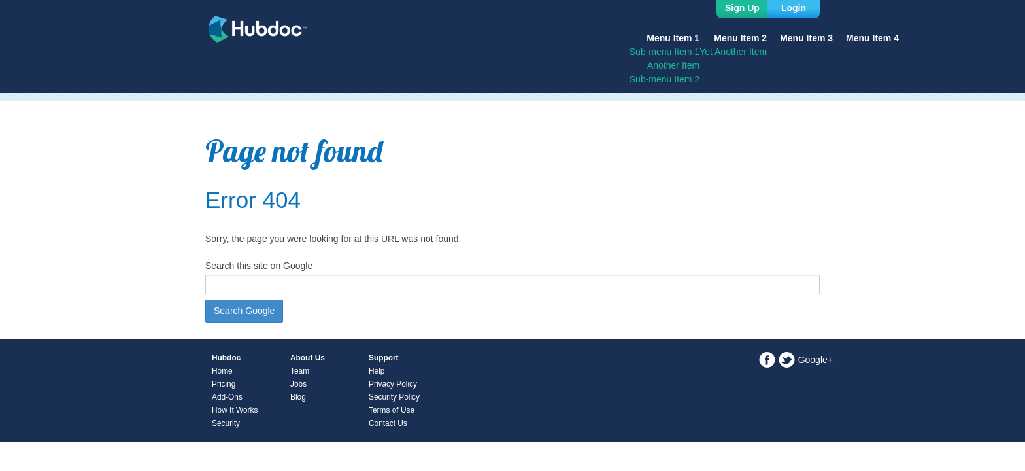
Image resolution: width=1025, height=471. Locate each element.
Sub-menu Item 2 (664, 79)
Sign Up (742, 8)
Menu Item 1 (673, 38)
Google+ (815, 360)
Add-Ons (227, 397)
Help (376, 370)
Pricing (223, 384)
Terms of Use (391, 410)
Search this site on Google (258, 265)
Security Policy (394, 397)
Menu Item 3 (806, 38)
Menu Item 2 (740, 38)
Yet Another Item (733, 51)
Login (793, 8)
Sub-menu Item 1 (664, 51)
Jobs (298, 384)
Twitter (787, 360)
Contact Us (388, 423)
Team (299, 370)
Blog (298, 397)
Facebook (767, 360)
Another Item (673, 65)
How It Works (235, 410)
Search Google (244, 310)
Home (222, 370)
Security (226, 423)
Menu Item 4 (872, 38)
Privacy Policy (393, 384)
